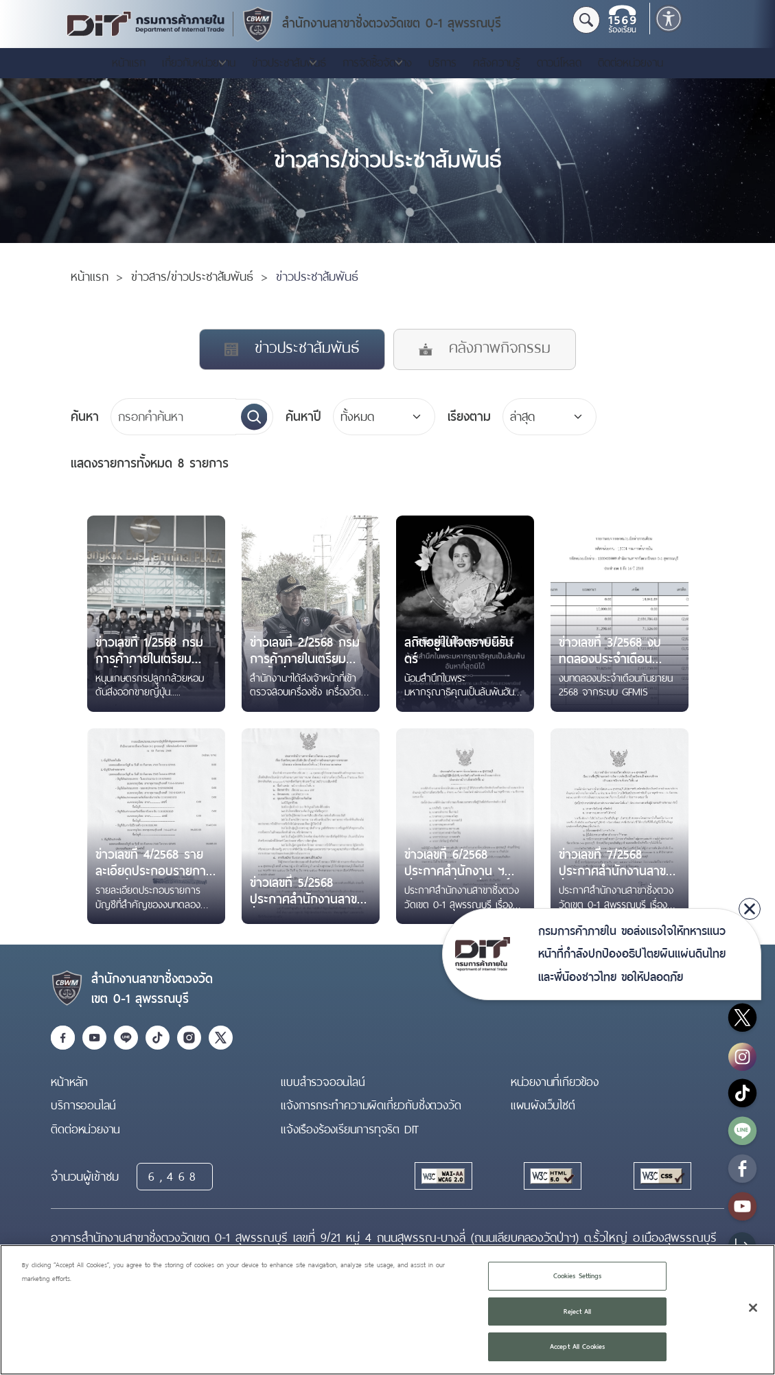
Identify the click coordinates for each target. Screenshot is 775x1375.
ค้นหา (85, 416)
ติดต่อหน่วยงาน (630, 63)
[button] (668, 18)
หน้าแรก (129, 63)
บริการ (442, 63)
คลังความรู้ (496, 63)
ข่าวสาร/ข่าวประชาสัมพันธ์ (192, 277)
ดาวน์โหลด (559, 63)
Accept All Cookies (577, 1346)
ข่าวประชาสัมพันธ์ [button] (289, 63)
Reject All (577, 1311)
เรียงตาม (469, 416)
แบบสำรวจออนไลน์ (323, 1082)
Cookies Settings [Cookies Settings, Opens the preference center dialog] (577, 1276)
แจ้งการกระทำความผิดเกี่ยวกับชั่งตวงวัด (371, 1105)
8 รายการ (150, 463)
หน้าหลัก (69, 1082)
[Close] (753, 1308)
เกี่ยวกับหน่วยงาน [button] (198, 63)
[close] (750, 909)
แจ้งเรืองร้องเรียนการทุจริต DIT (350, 1129)
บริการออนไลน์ (83, 1105)
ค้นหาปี (303, 416)
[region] (387, 1310)
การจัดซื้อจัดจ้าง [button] (377, 63)
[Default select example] (549, 416)
